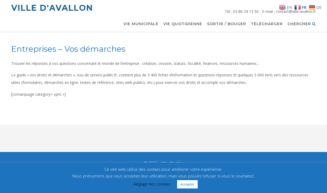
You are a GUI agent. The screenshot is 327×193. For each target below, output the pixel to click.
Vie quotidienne (182, 24)
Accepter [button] (187, 184)
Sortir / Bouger (226, 24)
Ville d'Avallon (52, 8)
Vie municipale (140, 24)
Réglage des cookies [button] (152, 184)
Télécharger (267, 24)
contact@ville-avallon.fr (296, 11)
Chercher (301, 24)
